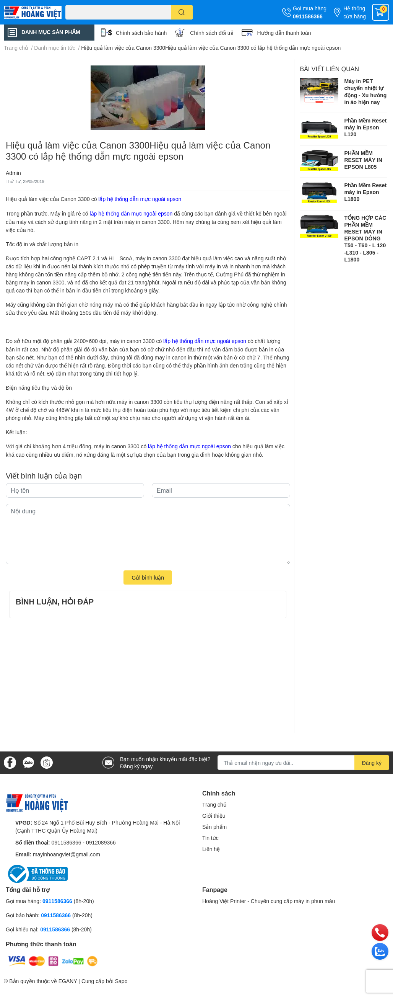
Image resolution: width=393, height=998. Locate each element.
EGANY (67, 981)
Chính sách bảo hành (141, 32)
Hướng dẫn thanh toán (284, 32)
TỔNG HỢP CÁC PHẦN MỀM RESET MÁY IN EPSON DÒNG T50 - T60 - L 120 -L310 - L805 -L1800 (365, 238)
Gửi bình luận (148, 577)
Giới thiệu (214, 815)
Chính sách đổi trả (212, 32)
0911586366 (308, 16)
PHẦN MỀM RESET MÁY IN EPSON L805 (363, 160)
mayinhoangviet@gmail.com (66, 854)
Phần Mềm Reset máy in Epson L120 (365, 127)
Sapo (121, 981)
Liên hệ (211, 849)
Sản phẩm (214, 826)
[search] (182, 12)
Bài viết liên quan (329, 68)
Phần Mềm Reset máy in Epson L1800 (365, 192)
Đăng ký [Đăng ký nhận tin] (372, 763)
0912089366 (101, 842)
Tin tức (210, 838)
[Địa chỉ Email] (303, 762)
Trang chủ (214, 804)
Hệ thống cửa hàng (354, 12)
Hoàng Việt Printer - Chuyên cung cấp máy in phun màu (268, 901)
